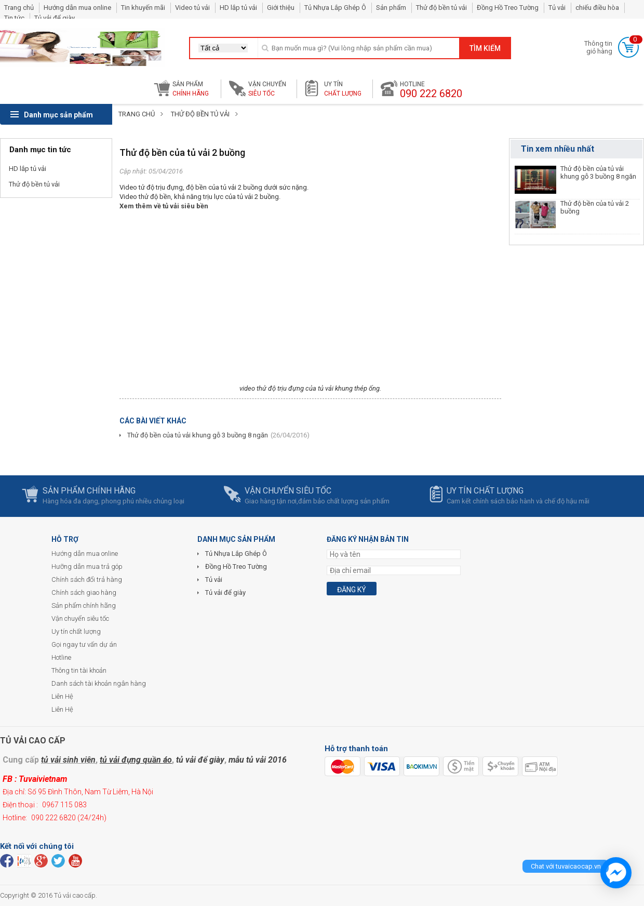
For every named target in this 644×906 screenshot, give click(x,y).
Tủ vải (557, 7)
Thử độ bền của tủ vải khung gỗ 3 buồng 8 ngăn (197, 435)
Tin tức (14, 18)
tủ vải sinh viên (68, 760)
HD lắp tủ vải (238, 7)
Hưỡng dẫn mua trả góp (87, 566)
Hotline (61, 657)
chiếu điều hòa (597, 7)
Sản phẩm (391, 7)
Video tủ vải (192, 7)
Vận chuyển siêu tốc (80, 618)
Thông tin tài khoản (78, 670)
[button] (223, 48)
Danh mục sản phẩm (51, 115)
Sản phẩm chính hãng (83, 605)
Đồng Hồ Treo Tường (508, 7)
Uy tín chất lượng (76, 631)
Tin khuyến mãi (143, 7)
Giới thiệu (280, 7)
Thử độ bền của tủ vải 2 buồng (594, 207)
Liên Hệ (62, 696)
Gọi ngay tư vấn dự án (84, 644)
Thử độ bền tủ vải (441, 7)
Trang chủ (19, 7)
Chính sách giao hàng (83, 592)
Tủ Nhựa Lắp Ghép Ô (335, 7)
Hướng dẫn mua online (77, 7)
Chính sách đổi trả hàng (86, 579)
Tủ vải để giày (54, 18)
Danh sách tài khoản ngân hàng (98, 683)
